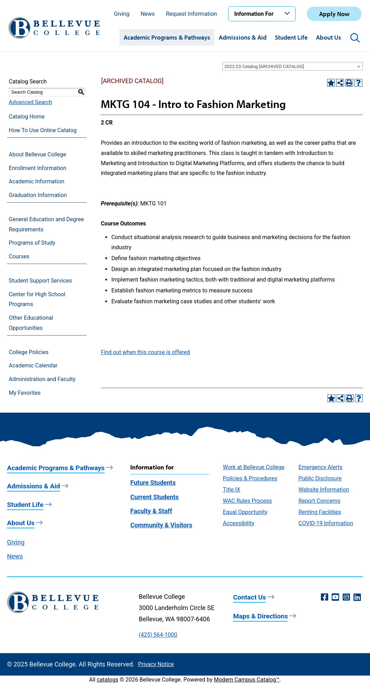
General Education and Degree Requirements (46, 224)
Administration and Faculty (42, 379)
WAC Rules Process (247, 500)
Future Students (153, 482)
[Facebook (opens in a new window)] (324, 597)
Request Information (191, 14)
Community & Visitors (161, 525)
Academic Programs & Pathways (167, 37)
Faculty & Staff (151, 511)
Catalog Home (27, 116)
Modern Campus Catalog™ (246, 679)
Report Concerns (319, 500)
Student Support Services (40, 280)
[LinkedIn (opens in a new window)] (357, 597)
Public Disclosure (320, 478)
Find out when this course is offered (145, 352)
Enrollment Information (37, 168)
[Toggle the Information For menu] (288, 13)
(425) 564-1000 (158, 634)
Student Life (291, 37)
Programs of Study (32, 242)
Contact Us (249, 597)
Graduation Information (38, 195)
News (148, 14)
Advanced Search (30, 102)
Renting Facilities (319, 512)
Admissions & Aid (242, 37)
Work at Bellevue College (253, 467)
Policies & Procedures (250, 478)
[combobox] (292, 66)
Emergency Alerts (320, 467)
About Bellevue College (37, 154)
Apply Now (334, 14)
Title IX (231, 489)
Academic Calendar (33, 365)
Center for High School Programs (37, 299)
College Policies (28, 352)
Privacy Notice (156, 664)
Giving (121, 14)
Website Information (323, 489)
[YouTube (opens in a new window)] (335, 597)
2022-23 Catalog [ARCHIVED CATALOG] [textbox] (264, 66)
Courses (19, 256)
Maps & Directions (260, 616)
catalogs (107, 679)
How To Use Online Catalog (43, 130)
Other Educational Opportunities (31, 322)
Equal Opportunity (245, 512)
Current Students (154, 497)
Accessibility (239, 523)
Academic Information (36, 181)
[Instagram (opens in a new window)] (346, 597)
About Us (328, 37)
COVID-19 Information (325, 523)
